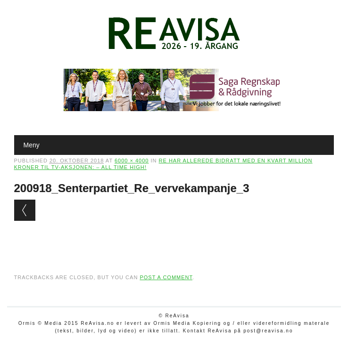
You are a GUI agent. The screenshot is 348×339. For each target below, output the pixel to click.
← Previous (24, 210)
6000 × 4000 (132, 160)
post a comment (166, 277)
